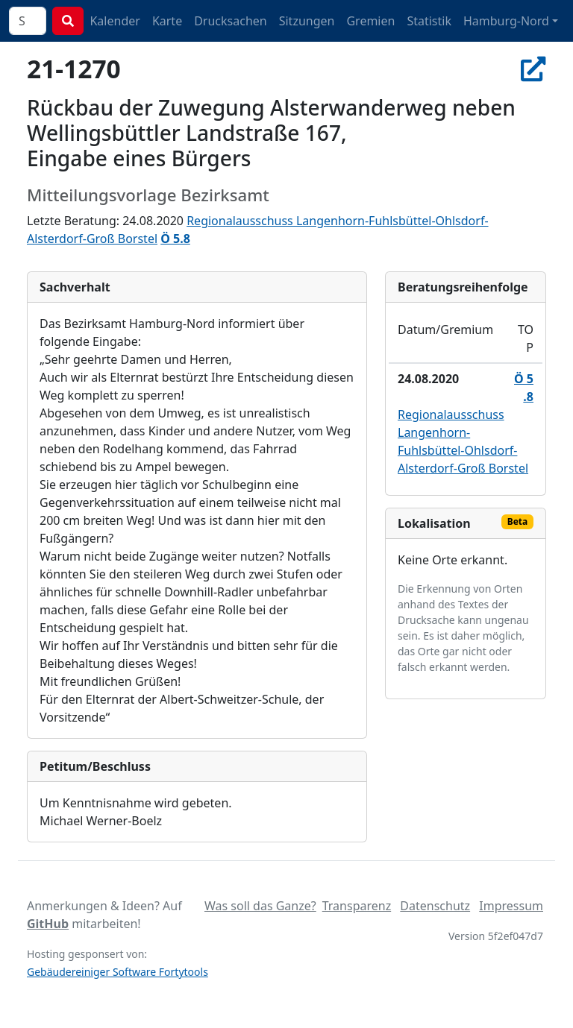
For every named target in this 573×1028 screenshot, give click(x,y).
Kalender (115, 21)
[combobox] (27, 21)
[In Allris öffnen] (533, 68)
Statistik (429, 21)
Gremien (370, 21)
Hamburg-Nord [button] (506, 21)
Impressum (511, 906)
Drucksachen (230, 21)
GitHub (48, 923)
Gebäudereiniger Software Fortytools (117, 972)
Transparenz (356, 906)
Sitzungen (307, 21)
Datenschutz (435, 906)
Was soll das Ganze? (260, 906)
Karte (167, 21)
